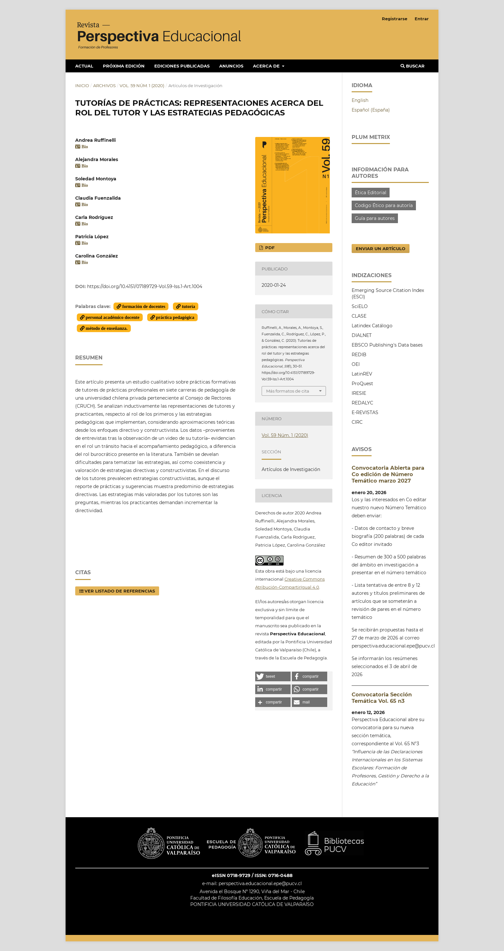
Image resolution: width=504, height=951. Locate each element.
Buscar (413, 65)
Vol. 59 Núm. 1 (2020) (142, 85)
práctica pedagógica (174, 317)
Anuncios (231, 65)
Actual (84, 65)
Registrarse (394, 18)
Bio (84, 146)
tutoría (188, 306)
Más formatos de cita (287, 391)
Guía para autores (375, 218)
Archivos (104, 85)
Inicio (82, 85)
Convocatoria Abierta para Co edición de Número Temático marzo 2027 (388, 474)
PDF (269, 247)
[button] (273, 676)
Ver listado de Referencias (120, 590)
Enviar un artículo (380, 248)
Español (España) (371, 110)
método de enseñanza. (106, 328)
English (360, 100)
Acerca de (267, 65)
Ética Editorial (370, 192)
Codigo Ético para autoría (384, 205)
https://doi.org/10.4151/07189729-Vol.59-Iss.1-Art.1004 (144, 286)
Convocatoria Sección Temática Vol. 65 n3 (382, 697)
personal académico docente (112, 317)
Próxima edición (124, 65)
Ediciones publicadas (182, 65)
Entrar (422, 18)
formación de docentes (143, 306)
